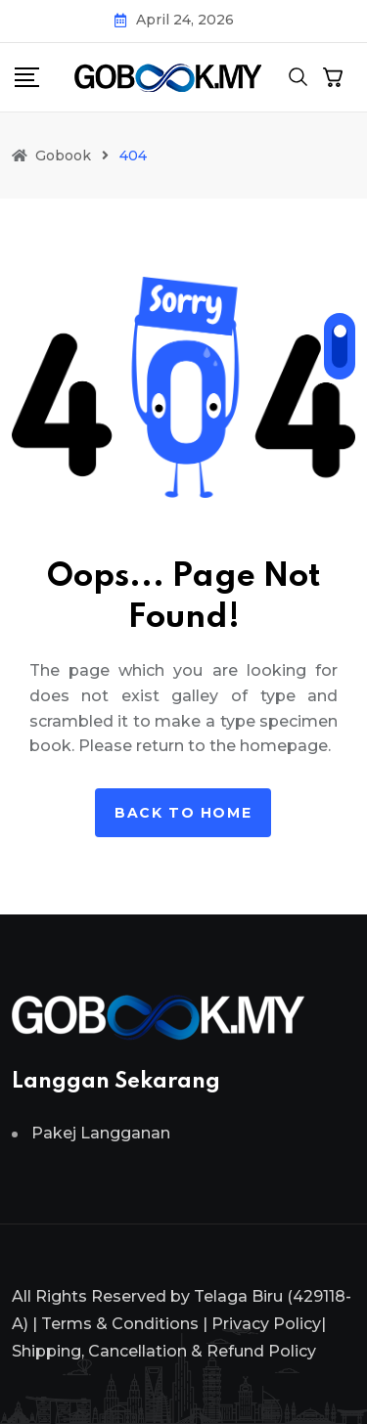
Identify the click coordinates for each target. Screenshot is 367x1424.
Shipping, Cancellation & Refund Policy (164, 1351)
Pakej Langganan (100, 1133)
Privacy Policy (266, 1323)
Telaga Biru (238, 1296)
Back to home (183, 813)
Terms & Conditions (120, 1323)
